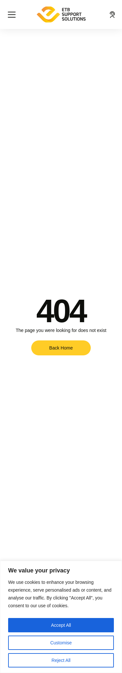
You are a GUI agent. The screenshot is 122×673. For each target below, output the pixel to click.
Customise (61, 642)
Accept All (61, 625)
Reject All (60, 660)
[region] (61, 617)
